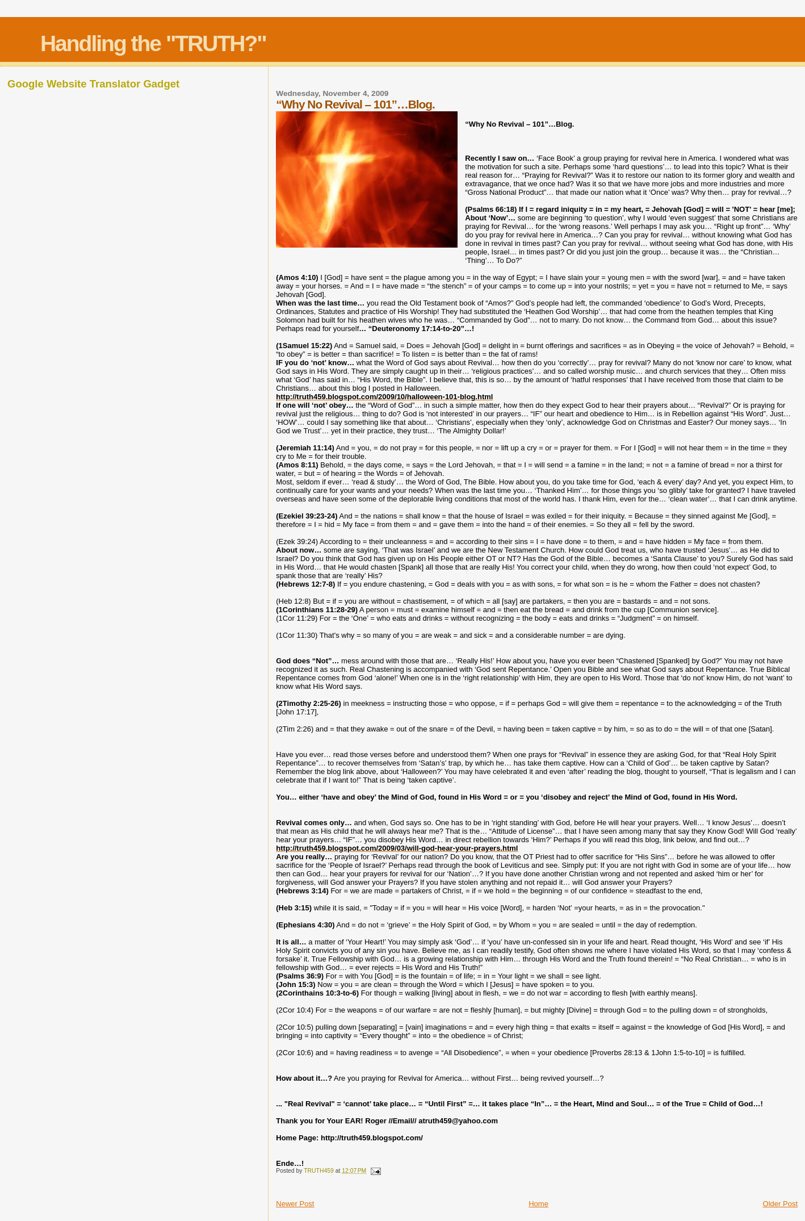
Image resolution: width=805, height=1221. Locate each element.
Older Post (780, 1203)
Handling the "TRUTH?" (153, 43)
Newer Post (295, 1203)
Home (538, 1203)
